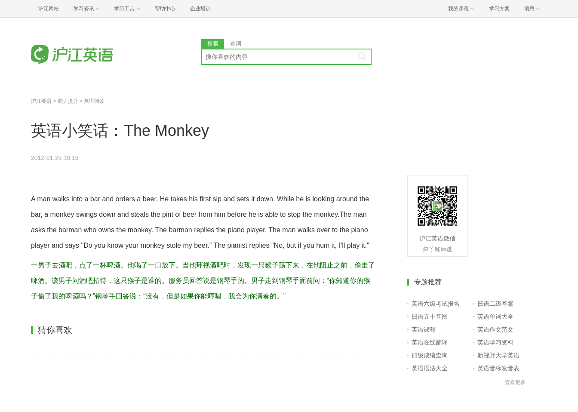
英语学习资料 (495, 342)
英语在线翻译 (430, 342)
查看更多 (515, 382)
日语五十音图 (430, 316)
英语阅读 (94, 101)
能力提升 (68, 101)
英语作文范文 (495, 329)
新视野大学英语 (498, 355)
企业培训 (200, 9)
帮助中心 (165, 9)
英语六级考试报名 (436, 303)
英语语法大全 (430, 368)
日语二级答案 (495, 303)
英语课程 (424, 329)
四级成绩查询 (430, 355)
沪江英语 (41, 101)
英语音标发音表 (498, 368)
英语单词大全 (495, 316)
